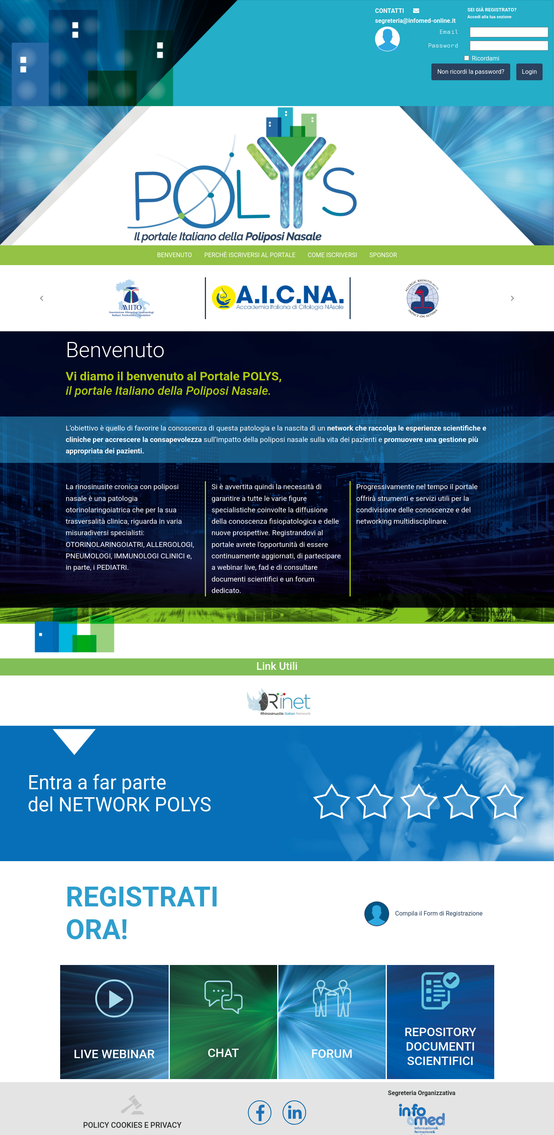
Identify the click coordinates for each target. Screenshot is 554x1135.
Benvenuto (174, 255)
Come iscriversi (332, 255)
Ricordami (485, 58)
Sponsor (383, 255)
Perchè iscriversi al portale (249, 255)
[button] (41, 298)
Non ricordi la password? (470, 71)
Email (448, 31)
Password (443, 45)
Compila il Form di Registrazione (423, 913)
